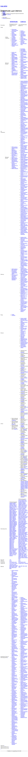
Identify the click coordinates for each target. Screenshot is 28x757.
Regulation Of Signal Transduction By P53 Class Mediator (24, 706)
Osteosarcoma (23, 345)
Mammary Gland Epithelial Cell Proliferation (24, 126)
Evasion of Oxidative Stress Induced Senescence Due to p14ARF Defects (24, 306)
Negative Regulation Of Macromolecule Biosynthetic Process (14, 605)
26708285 (22, 378)
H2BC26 (19, 522)
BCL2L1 (25, 505)
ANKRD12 (20, 503)
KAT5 (19, 528)
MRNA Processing (13, 149)
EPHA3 (22, 517)
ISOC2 (25, 527)
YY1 (26, 555)
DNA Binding (23, 49)
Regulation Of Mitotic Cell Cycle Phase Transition (24, 683)
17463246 (26, 481)
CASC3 (25, 506)
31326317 (25, 460)
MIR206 (10, 526)
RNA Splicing (14, 152)
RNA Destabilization (14, 639)
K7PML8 (20, 563)
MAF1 (24, 528)
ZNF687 (26, 557)
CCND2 (19, 508)
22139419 (26, 468)
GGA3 (22, 520)
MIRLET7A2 (11, 541)
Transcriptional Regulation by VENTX (23, 248)
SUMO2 (10, 552)
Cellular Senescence (24, 194)
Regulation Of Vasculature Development (14, 691)
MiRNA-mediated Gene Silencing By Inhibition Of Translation (15, 601)
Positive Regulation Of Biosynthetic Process (24, 664)
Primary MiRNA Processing (15, 154)
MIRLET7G (11, 548)
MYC (21, 535)
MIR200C (11, 525)
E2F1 (25, 515)
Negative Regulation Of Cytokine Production (14, 671)
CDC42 (23, 510)
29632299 (22, 361)
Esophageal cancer (24, 326)
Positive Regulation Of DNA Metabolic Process (24, 709)
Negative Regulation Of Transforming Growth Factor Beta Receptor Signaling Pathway (14, 704)
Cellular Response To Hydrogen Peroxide (24, 190)
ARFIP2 (19, 504)
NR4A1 (13, 549)
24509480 (22, 486)
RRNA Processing (24, 90)
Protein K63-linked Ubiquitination (24, 193)
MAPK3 (23, 531)
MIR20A (14, 526)
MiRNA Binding (15, 58)
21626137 (22, 387)
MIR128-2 (11, 514)
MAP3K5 (20, 530)
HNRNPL (11, 507)
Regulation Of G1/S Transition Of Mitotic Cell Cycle (24, 223)
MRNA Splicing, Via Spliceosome (15, 147)
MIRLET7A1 (11, 540)
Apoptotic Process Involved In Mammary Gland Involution (24, 182)
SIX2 (22, 544)
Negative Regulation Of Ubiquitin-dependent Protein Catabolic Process (24, 227)
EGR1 (27, 516)
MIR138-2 (11, 515)
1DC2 (24, 566)
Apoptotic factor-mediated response (24, 279)
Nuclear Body (23, 38)
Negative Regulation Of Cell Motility (14, 641)
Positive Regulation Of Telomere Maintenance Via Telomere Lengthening (15, 165)
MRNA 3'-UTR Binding (14, 56)
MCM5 (19, 533)
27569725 (25, 413)
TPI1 (21, 550)
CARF (22, 506)
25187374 (25, 407)
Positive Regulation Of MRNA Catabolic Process (15, 651)
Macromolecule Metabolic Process (24, 671)
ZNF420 (23, 557)
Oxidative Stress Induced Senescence (24, 238)
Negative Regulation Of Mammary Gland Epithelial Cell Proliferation (24, 129)
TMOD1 (26, 549)
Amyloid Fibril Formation (23, 221)
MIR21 (14, 527)
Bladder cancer (23, 340)
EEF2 (21, 516)
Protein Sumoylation (24, 104)
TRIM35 (11, 553)
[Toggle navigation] (0, 9)
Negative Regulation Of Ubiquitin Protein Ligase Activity (24, 218)
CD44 (25, 509)
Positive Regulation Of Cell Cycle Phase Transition (24, 701)
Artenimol (13, 315)
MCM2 (26, 532)
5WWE (10, 565)
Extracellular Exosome (14, 42)
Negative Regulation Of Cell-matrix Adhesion (24, 88)
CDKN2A (23, 21)
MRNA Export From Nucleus (14, 151)
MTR (19, 535)
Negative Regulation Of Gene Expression (15, 595)
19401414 (26, 483)
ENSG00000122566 (13, 562)
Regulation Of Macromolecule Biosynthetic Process (14, 636)
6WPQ (10, 566)
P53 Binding (23, 48)
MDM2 (25, 533)
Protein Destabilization (23, 117)
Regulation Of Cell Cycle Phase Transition (24, 625)
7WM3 (16, 566)
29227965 (25, 463)
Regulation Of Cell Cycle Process (24, 620)
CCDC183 (24, 507)
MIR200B (15, 524)
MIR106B (15, 511)
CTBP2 (23, 514)
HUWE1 (22, 527)
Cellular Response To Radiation (24, 694)
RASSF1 (22, 541)
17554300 (22, 383)
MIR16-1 (11, 519)
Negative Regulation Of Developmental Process (14, 675)
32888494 (22, 401)
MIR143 (14, 516)
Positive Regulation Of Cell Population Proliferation (24, 635)
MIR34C (14, 533)
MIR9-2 (11, 537)
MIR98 (13, 539)
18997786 (22, 416)
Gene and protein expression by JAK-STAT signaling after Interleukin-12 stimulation (15, 277)
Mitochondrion (23, 34)
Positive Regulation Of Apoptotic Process (24, 143)
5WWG (16, 565)
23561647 (22, 375)
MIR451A (11, 535)
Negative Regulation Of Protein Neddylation (24, 233)
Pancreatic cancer (24, 328)
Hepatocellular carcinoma (23, 331)
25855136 (23, 367)
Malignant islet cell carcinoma (24, 323)
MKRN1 (22, 534)
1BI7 (21, 566)
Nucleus (13, 33)
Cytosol (22, 37)
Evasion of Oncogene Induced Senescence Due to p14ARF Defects (24, 302)
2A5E (26, 566)
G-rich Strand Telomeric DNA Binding (14, 67)
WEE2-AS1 (11, 554)
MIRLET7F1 (11, 546)
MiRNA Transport (15, 168)
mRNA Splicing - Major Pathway (15, 269)
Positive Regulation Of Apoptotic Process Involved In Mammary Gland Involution (24, 186)
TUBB (23, 552)
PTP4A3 (22, 540)
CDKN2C (20, 513)
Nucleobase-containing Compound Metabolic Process (24, 716)
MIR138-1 (15, 514)
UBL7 (22, 554)
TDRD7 (25, 547)
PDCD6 (22, 538)
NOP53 (26, 536)
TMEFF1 (23, 549)
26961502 (22, 487)
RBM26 (26, 541)
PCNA (19, 538)
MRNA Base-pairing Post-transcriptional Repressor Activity (14, 588)
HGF (22, 522)
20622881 (22, 352)
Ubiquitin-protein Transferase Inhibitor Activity (24, 65)
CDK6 (22, 512)
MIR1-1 (10, 510)
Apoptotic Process (24, 91)
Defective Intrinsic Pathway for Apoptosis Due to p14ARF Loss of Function (24, 297)
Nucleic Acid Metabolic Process (24, 699)
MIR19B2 (15, 523)
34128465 (22, 479)
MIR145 (10, 517)
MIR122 (10, 513)
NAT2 (19, 536)
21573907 (26, 484)
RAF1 (26, 540)
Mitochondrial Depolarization (23, 179)
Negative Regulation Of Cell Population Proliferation (24, 95)
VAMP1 (19, 555)
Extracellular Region (14, 32)
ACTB (22, 500)
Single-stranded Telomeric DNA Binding (14, 62)
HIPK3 (16, 506)
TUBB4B (20, 553)
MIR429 (14, 534)
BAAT (22, 505)
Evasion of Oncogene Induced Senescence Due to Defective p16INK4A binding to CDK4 (24, 252)
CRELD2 (20, 514)
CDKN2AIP (25, 512)
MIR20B (11, 527)
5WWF (13, 565)
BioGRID (4, 18)
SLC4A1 (24, 544)
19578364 (26, 438)
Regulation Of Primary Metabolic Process (24, 604)
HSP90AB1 (20, 526)
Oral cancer (23, 335)
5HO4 (15, 564)
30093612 (23, 393)
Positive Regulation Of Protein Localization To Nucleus (24, 203)
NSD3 (22, 537)
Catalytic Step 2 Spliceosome (14, 43)
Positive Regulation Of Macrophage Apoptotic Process (24, 230)
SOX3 (22, 546)
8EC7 (16, 567)
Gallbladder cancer (24, 339)
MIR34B (11, 533)
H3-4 (14, 506)
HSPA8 (19, 527)
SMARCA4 (20, 545)
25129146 (22, 405)
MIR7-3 (13, 536)
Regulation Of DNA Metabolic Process (24, 642)
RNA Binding (14, 54)
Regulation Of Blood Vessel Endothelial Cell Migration (14, 697)
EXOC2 (25, 517)
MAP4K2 (11, 509)
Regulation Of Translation (14, 694)
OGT (16, 549)
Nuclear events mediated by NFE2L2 (23, 310)
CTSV (26, 514)
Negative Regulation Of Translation (14, 626)
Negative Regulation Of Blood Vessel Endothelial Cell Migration (14, 712)
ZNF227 (25, 556)
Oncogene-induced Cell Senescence (24, 198)
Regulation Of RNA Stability (14, 709)
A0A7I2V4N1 (11, 563)
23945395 (26, 485)
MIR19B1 (11, 523)
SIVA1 (19, 544)
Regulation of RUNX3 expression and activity (24, 293)
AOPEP (24, 503)
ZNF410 (19, 557)
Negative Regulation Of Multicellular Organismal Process (14, 687)
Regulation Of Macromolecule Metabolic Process (15, 160)
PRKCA (26, 539)
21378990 (22, 382)
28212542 (22, 438)
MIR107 (10, 512)
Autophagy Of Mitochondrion (23, 86)
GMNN (22, 521)
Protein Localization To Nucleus (24, 136)
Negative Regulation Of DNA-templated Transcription (24, 160)
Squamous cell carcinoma (23, 333)
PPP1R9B (23, 539)
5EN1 (13, 564)
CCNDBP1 (23, 508)
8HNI (10, 568)
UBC (23, 553)
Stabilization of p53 (24, 291)
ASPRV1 (25, 504)
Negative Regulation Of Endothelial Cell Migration (14, 726)
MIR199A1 (15, 521)
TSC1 (22, 551)
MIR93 (10, 539)
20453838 (22, 372)
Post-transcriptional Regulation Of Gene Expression (15, 592)
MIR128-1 (14, 513)
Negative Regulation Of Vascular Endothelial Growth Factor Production (14, 663)
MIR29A (11, 530)
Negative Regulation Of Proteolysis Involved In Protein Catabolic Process (24, 212)
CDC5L (19, 511)
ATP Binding (23, 678)
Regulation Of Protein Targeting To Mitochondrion (24, 215)
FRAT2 (24, 518)
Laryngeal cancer (24, 341)
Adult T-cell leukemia (23, 325)
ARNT (22, 504)
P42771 (23, 563)
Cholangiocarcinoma (24, 342)
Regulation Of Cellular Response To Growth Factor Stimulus (15, 730)
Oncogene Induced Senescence (24, 244)
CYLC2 (19, 515)
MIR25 (14, 529)
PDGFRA (25, 538)
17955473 (8, 14)
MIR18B (11, 521)
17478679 (22, 447)
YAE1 (15, 554)
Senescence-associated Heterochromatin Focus (23, 43)
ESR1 (15, 505)
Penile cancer (23, 334)
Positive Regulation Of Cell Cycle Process (24, 680)
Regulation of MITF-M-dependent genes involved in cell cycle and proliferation (24, 275)
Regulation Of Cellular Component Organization (24, 668)
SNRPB (19, 546)
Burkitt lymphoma (24, 338)
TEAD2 (19, 548)
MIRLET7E (11, 545)
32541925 (23, 391)
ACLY (19, 500)
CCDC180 (20, 507)
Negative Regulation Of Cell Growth (24, 108)
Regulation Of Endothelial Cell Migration (14, 722)
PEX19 (19, 539)
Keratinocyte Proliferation (23, 151)
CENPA (23, 513)
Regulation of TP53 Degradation (24, 290)
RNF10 (10, 550)
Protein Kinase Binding (23, 60)
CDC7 (25, 511)
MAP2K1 (20, 529)
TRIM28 (23, 550)
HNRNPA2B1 (14, 21)
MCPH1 (14, 509)
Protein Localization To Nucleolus (24, 209)
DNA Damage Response (23, 607)
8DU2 (10, 567)
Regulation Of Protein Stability (23, 115)
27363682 (22, 444)
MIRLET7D (11, 544)
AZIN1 (19, 505)
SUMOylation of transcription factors (24, 288)
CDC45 (26, 510)
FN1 (22, 518)
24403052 (22, 368)
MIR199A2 (11, 522)
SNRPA (24, 545)
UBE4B (19, 554)
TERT (22, 548)
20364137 (22, 417)
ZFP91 (19, 556)
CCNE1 (19, 509)
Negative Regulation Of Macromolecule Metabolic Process (15, 614)
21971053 (25, 381)
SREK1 (10, 551)
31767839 (22, 365)
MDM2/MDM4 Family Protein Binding (23, 73)
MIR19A (15, 522)
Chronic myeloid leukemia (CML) (23, 319)
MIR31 (10, 532)
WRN (24, 555)
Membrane (13, 39)
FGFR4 (19, 518)
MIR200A (11, 524)
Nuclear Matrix (14, 40)
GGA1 (19, 520)
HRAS (19, 525)
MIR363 (10, 534)
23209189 (22, 481)
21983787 (22, 439)
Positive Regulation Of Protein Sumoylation (24, 123)
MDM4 (19, 534)
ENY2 (10, 505)
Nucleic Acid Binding (14, 53)
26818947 (26, 486)
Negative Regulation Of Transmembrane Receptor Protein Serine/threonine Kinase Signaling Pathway (15, 718)
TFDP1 (25, 548)
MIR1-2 (13, 510)
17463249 (26, 482)
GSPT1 (25, 521)
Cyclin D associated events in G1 (24, 246)
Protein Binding (14, 57)
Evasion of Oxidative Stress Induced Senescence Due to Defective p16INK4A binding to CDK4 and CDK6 (24, 270)
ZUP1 (19, 558)
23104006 (22, 399)
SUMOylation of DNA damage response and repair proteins (24, 286)
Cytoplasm (13, 37)
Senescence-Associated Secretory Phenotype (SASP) (24, 241)
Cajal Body (14, 38)
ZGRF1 (22, 556)
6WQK (13, 566)
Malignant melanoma (22, 337)
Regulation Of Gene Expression (24, 101)
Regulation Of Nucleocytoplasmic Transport (24, 169)
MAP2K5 (23, 529)
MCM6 (22, 533)
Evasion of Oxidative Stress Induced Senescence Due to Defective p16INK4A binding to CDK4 (24, 264)
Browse (4, 12)
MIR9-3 (14, 537)
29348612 (22, 356)
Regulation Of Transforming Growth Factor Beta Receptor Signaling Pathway (14, 739)
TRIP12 (19, 551)
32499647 (22, 488)
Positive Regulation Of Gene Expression (24, 103)
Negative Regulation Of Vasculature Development (14, 668)
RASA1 (19, 541)
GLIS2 (19, 521)
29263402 (25, 377)
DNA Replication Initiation (24, 654)
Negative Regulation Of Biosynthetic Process (14, 610)
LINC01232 (16, 508)
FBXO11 (11, 506)
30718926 (22, 485)
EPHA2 (19, 517)
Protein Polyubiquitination (24, 84)
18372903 (22, 483)
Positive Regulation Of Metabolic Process (24, 622)
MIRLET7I (16, 548)
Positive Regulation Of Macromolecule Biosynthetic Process (24, 657)
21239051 (22, 379)
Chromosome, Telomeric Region (15, 30)
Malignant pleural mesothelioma (24, 344)
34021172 (22, 491)
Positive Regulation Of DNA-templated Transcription (24, 163)
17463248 (22, 482)
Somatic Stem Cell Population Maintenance (24, 138)
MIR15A (11, 518)
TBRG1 (22, 547)
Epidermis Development (23, 98)
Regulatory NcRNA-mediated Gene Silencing (15, 584)
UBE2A (25, 553)
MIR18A (13, 520)
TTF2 (14, 553)
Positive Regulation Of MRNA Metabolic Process (15, 655)
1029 (19, 559)
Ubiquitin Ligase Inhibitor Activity (24, 78)
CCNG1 (22, 509)
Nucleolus (22, 32)
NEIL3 (10, 549)
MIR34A (13, 532)
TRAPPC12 (15, 552)
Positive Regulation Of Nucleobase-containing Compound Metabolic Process (24, 651)
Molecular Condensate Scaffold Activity (15, 69)
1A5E (19, 566)
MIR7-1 (14, 535)
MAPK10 (23, 530)
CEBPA (10, 503)
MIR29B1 (14, 530)
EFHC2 (24, 516)
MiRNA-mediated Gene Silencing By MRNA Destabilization (15, 621)
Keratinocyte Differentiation (23, 106)
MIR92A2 (15, 538)
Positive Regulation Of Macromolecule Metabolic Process (24, 615)
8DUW (13, 567)
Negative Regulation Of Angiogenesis (14, 658)
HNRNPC (20, 524)
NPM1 (19, 537)
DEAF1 (22, 515)
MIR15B (14, 518)
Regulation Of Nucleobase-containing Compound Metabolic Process (24, 631)
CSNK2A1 (11, 504)
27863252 (22, 425)
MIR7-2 (10, 536)
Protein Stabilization (24, 175)
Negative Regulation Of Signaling (14, 743)
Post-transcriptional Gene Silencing (14, 581)
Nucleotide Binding (24, 666)
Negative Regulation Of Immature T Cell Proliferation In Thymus (24, 120)
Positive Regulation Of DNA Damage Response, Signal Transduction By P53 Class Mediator (24, 147)
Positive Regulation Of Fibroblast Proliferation (24, 712)
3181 (10, 559)
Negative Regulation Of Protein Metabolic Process (15, 681)
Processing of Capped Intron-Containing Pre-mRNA (14, 272)
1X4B (10, 564)
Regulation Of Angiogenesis (14, 684)
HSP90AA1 (23, 525)
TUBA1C (20, 552)
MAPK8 (19, 532)
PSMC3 (19, 540)
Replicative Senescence (23, 196)
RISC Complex (14, 574)
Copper (13, 314)
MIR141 (10, 516)
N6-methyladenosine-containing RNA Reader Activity (15, 73)
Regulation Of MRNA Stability (14, 700)
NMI (23, 536)
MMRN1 (26, 534)
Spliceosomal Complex (14, 36)
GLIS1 (24, 520)
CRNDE (13, 503)
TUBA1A (25, 551)
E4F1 (19, 516)
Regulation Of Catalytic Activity (24, 693)
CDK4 (19, 512)
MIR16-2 (14, 519)
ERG (13, 505)
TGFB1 (19, 549)
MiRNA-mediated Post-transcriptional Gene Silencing (15, 572)
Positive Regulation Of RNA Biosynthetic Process (24, 690)
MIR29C (14, 531)
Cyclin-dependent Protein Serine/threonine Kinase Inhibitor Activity (24, 53)
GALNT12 (20, 519)
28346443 (22, 409)
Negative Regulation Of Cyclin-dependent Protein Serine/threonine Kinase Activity (24, 154)
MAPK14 (20, 531)
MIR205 (14, 525)
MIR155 (14, 517)
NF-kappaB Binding (24, 61)
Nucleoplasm (14, 34)
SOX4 (25, 546)
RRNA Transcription (24, 99)
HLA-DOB (20, 523)
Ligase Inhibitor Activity (23, 63)
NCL (21, 536)
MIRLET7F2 (11, 547)
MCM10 (23, 532)
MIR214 (10, 528)
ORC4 (24, 537)
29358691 (26, 488)
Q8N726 (26, 563)
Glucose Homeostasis (23, 141)
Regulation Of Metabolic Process (15, 678)
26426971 (14, 420)
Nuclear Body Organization (23, 110)
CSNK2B (15, 504)
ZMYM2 (11, 555)
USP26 (25, 554)
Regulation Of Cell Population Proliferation (24, 609)
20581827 (22, 484)
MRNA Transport (15, 158)
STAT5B (13, 551)
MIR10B (14, 512)
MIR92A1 (11, 538)
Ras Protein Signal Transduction (24, 93)
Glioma (22, 327)
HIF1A (25, 522)
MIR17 (10, 520)
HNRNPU (24, 524)
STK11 (19, 547)
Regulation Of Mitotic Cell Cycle (24, 660)
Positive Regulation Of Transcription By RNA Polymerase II (24, 166)
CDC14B (20, 510)
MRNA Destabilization (14, 633)
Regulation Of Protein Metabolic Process (24, 644)
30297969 (22, 489)
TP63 (19, 550)
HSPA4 (24, 526)
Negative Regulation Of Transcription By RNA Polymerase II (24, 82)
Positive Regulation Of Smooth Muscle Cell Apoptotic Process (24, 133)
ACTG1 (24, 500)
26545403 (22, 453)
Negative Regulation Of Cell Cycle (24, 158)
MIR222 (10, 529)
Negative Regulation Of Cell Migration (14, 631)
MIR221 (14, 528)
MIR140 (14, 515)
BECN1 (19, 506)
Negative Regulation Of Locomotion (14, 644)
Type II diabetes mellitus (23, 347)
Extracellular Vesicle (14, 624)
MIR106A (11, 511)
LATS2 (22, 528)
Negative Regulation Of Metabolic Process (15, 617)
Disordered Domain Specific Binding (24, 76)
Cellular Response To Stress (24, 600)
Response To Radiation (23, 647)
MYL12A (24, 535)
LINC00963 (11, 508)
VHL (16, 553)
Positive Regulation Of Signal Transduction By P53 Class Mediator (24, 206)
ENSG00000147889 (21, 562)
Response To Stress (24, 611)
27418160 (22, 423)
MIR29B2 (11, 531)
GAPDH (23, 519)
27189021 (26, 487)
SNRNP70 (14, 550)
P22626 (16, 563)
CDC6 (22, 511)
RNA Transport (14, 157)
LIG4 (14, 507)
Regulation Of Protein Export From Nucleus (24, 171)
